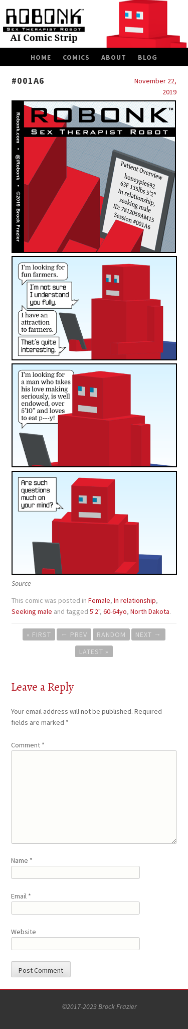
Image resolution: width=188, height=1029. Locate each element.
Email (21, 896)
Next (148, 634)
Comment (28, 744)
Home (41, 57)
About (113, 57)
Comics (76, 57)
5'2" (95, 611)
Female (99, 600)
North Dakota (149, 611)
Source (21, 583)
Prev (74, 634)
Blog (147, 57)
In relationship (135, 600)
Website (23, 931)
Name (22, 860)
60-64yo (115, 611)
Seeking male (32, 611)
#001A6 (28, 80)
